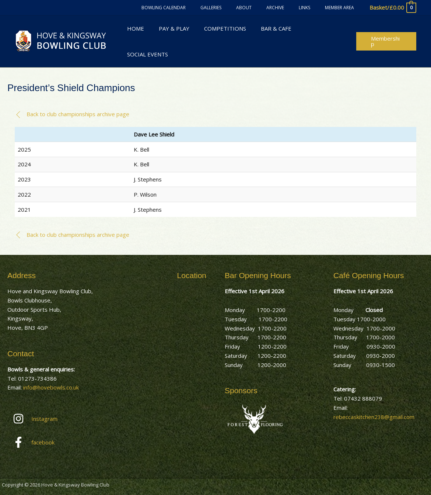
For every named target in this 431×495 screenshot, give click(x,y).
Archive (290, 7)
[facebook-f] (52, 426)
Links (313, 7)
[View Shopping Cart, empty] (392, 7)
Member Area (342, 7)
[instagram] (52, 402)
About (264, 7)
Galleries (237, 7)
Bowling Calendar (196, 7)
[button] (385, 32)
